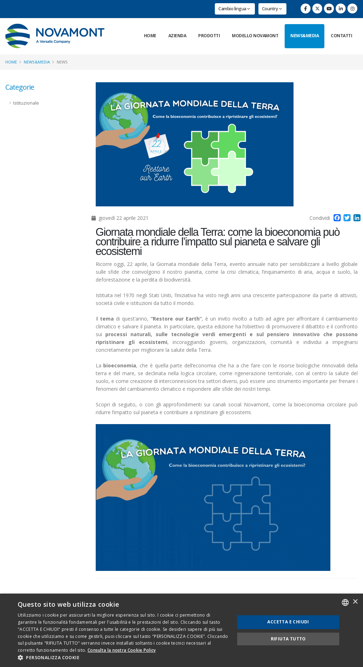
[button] (123, 658)
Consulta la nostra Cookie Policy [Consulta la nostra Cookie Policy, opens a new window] (122, 650)
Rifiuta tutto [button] (288, 639)
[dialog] (181, 630)
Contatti (341, 36)
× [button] (355, 602)
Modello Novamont (255, 36)
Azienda (177, 36)
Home (150, 36)
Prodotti (209, 36)
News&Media (304, 36)
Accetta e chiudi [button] (288, 622)
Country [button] (272, 9)
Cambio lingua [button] (234, 9)
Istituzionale (26, 103)
